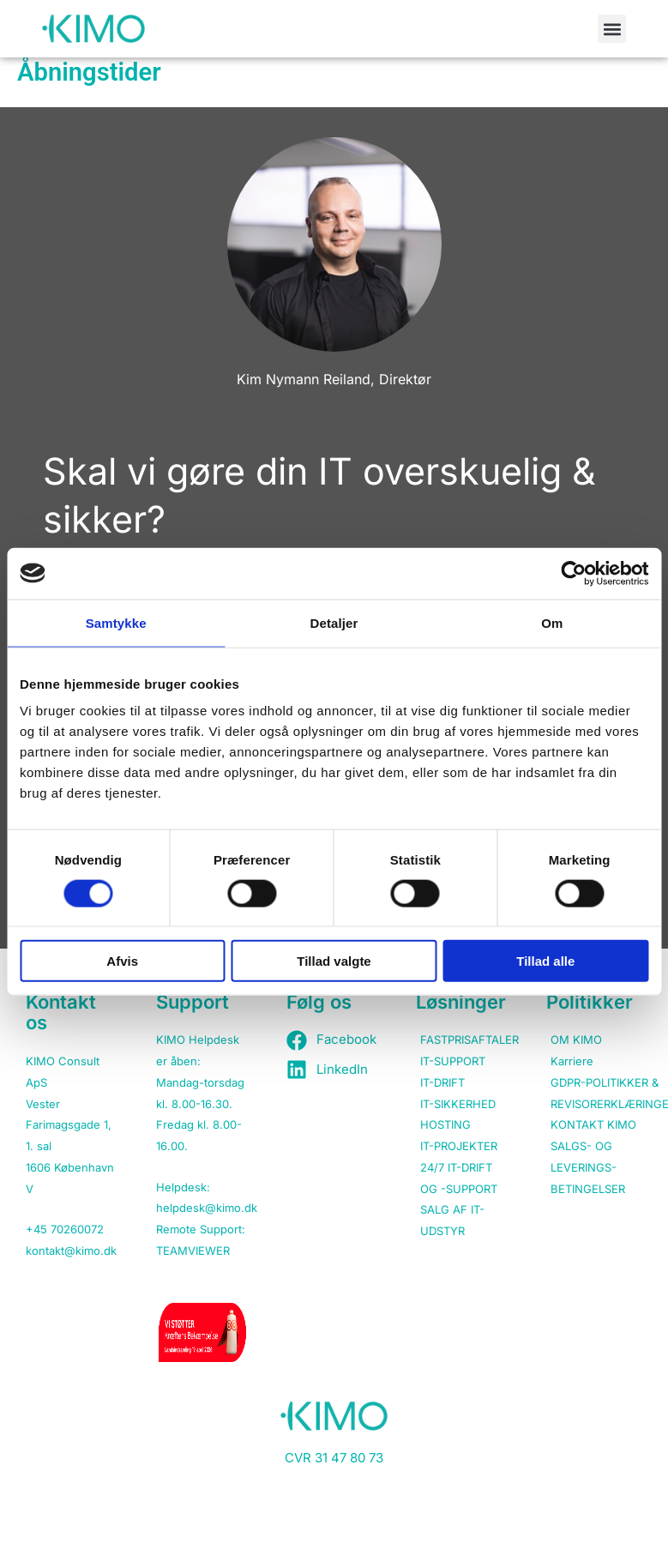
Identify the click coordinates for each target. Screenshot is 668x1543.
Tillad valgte (333, 961)
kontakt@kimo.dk (71, 1250)
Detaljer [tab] (334, 622)
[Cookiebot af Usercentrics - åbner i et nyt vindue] (573, 573)
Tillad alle (545, 961)
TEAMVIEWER (193, 1250)
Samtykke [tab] (116, 622)
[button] (612, 29)
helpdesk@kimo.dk (206, 1208)
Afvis (122, 961)
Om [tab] (552, 622)
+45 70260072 (65, 1229)
